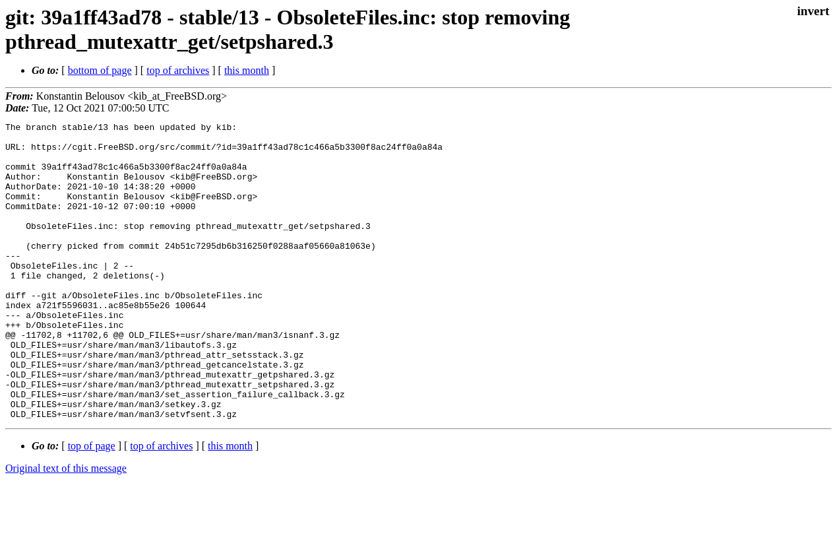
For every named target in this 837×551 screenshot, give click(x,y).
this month (246, 70)
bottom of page (100, 70)
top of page (91, 505)
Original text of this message (66, 527)
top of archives (177, 70)
